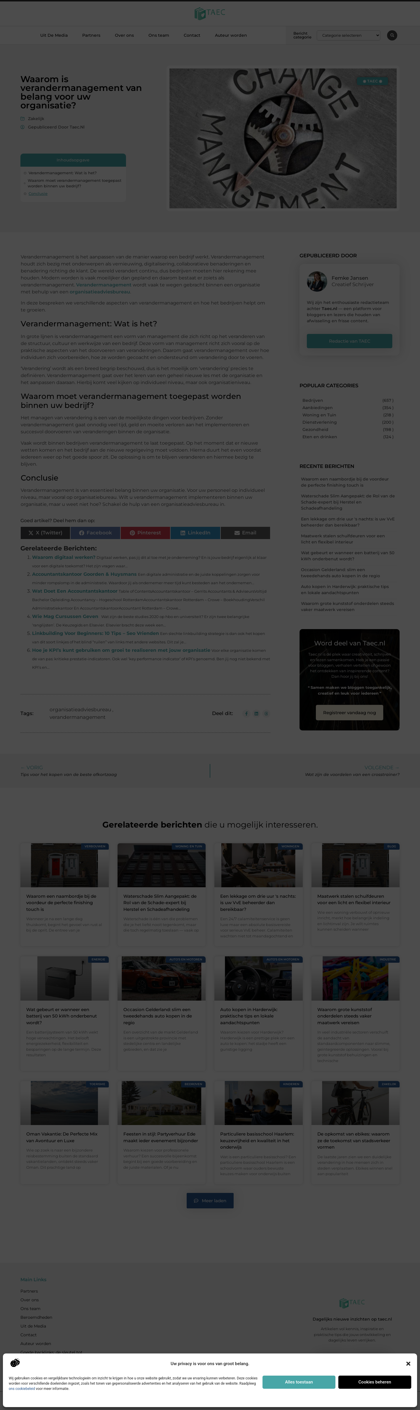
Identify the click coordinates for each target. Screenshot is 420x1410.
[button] (408, 1364)
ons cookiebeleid (22, 1389)
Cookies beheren (374, 1382)
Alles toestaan (299, 1382)
